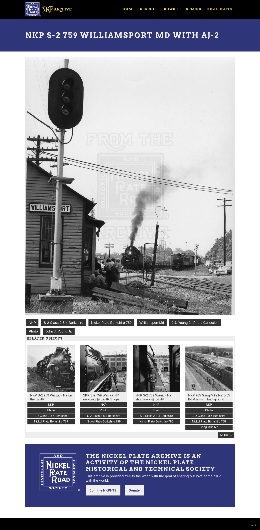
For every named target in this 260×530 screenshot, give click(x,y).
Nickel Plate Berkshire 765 (209, 421)
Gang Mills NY (209, 427)
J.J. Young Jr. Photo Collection (195, 323)
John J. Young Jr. (59, 331)
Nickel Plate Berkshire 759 (111, 323)
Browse (169, 9)
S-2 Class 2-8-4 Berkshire (63, 323)
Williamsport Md (151, 323)
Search (148, 9)
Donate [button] (134, 490)
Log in (253, 525)
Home (128, 9)
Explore (192, 9)
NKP (32, 323)
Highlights (219, 9)
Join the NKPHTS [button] (103, 490)
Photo (33, 331)
